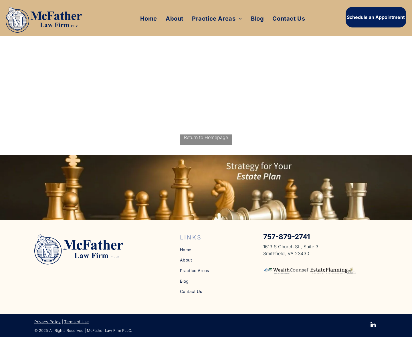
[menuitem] (148, 18)
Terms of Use (76, 321)
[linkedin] (373, 325)
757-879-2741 (286, 237)
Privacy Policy (47, 321)
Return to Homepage (206, 137)
